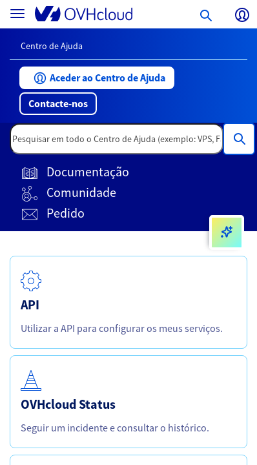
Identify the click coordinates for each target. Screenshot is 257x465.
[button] (96, 78)
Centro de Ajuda (52, 46)
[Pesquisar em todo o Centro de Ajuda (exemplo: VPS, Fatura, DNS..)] (239, 139)
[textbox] (116, 138)
